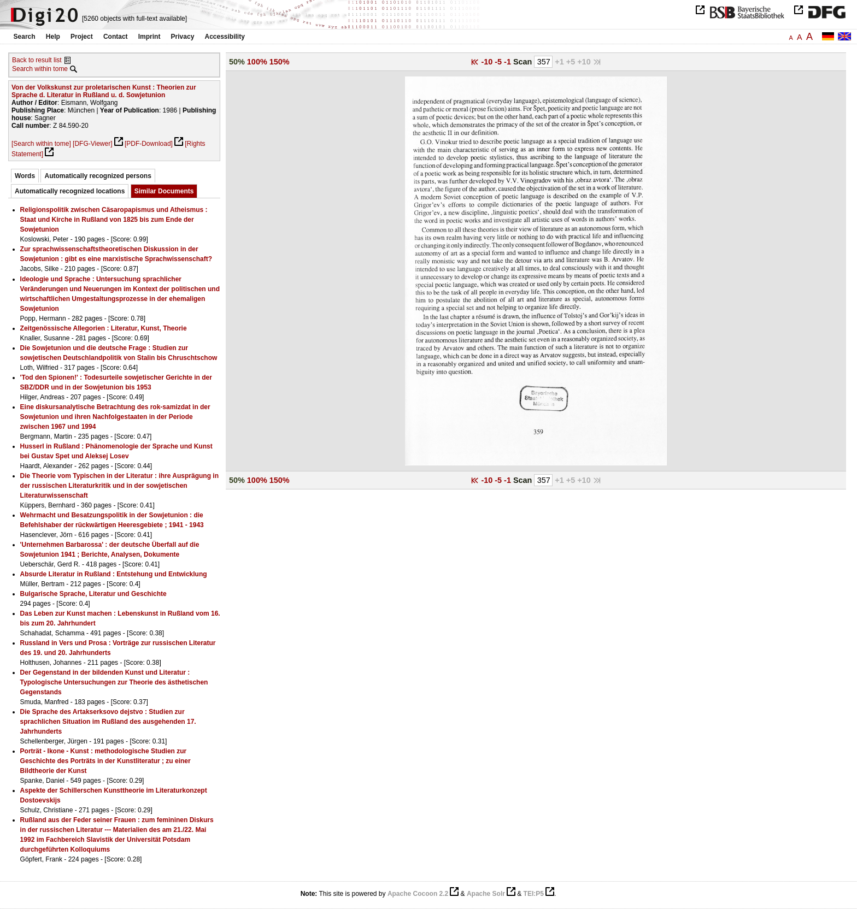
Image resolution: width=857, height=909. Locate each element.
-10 (488, 61)
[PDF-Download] (149, 143)
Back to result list (37, 60)
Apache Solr (486, 894)
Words (25, 176)
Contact (115, 36)
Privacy (183, 36)
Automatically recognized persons (97, 176)
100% (257, 61)
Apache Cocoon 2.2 (418, 894)
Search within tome (40, 69)
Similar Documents (164, 191)
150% (279, 61)
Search (25, 36)
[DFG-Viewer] (92, 143)
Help (53, 36)
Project (82, 36)
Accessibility (225, 36)
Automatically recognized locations (70, 191)
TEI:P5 (534, 894)
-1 (508, 61)
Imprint (149, 36)
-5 (499, 61)
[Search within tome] (41, 143)
